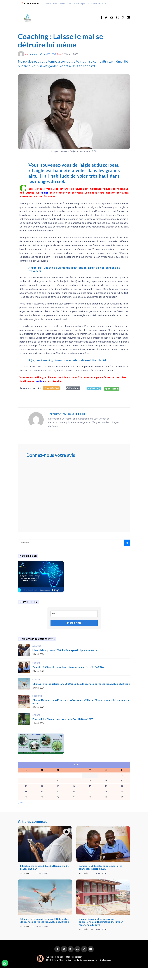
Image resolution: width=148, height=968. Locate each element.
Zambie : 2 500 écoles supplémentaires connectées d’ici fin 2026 (68, 666)
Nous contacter (74, 956)
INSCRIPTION (74, 623)
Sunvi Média (25, 873)
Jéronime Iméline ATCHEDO (43, 54)
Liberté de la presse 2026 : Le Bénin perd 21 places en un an (75, 3)
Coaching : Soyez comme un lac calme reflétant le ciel (73, 360)
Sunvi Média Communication (81, 960)
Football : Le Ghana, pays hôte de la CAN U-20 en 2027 (62, 719)
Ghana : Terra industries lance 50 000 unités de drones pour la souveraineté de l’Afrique (81, 683)
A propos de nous (55, 956)
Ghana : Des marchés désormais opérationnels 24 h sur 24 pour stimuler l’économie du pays (101, 921)
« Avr (20, 802)
